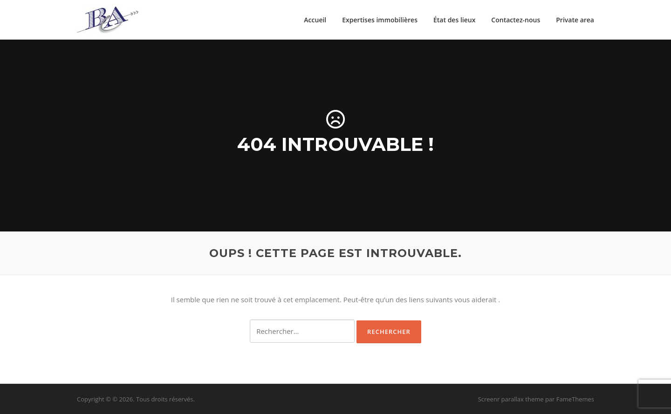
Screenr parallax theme (511, 399)
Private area (575, 19)
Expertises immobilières (380, 19)
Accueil (315, 19)
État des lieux (454, 19)
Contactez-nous (515, 19)
